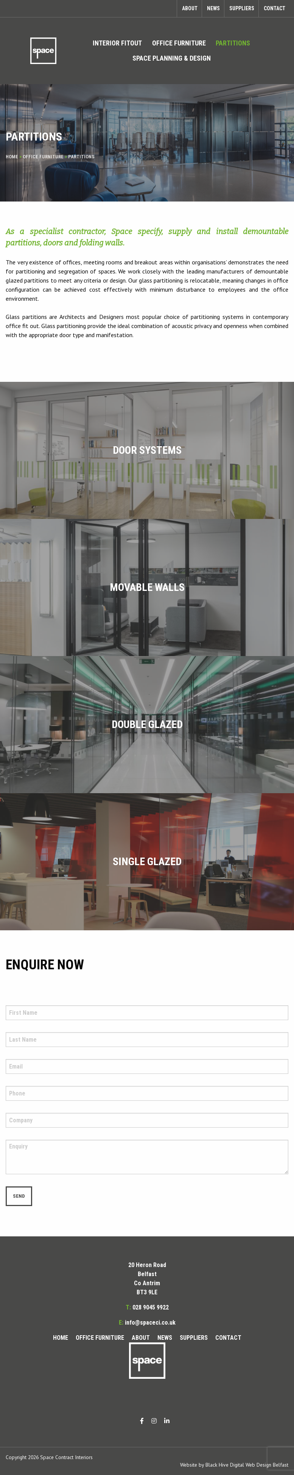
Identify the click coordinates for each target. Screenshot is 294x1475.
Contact (274, 8)
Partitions (233, 43)
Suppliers (241, 8)
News (213, 8)
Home (12, 156)
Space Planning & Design (171, 58)
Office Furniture (179, 43)
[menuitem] (117, 43)
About (190, 8)
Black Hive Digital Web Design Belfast (246, 1464)
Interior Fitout (117, 43)
